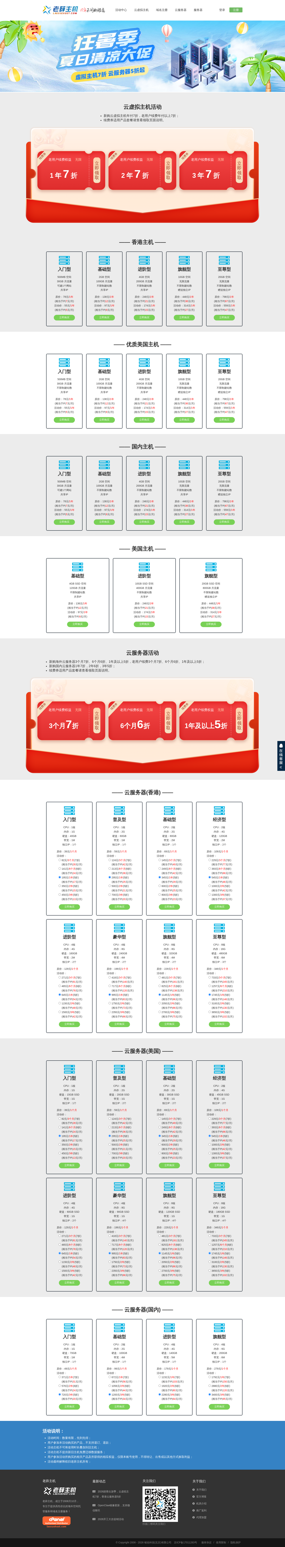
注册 (236, 9)
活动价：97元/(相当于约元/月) (104, 307)
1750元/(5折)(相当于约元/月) (120, 1005)
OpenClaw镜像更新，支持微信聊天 (111, 1508)
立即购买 (64, 317)
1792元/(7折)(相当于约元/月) (221, 1379)
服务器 (198, 9)
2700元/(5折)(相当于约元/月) (170, 1014)
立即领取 (97, 170)
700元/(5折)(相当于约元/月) (120, 897)
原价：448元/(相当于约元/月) (184, 299)
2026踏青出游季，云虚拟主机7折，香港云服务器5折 (111, 1494)
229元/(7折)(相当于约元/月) (220, 862)
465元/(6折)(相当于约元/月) (70, 988)
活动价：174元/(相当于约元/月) (144, 307)
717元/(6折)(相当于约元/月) (121, 988)
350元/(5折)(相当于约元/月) (70, 888)
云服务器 (180, 9)
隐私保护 (235, 1542)
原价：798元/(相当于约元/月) (224, 299)
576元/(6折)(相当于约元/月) (70, 1388)
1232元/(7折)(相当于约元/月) (171, 1379)
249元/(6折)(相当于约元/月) (170, 871)
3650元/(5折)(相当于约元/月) (221, 1014)
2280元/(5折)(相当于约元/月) (170, 1397)
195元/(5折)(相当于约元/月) (70, 879)
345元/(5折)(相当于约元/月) (170, 879)
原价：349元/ (217, 968)
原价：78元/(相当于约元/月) (64, 299)
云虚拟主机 (141, 9)
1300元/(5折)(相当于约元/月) (220, 897)
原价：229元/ (167, 968)
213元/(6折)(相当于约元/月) (120, 871)
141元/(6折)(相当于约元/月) (70, 871)
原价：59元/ (117, 851)
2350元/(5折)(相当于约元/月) (120, 1014)
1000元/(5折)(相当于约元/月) (220, 888)
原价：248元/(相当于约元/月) (144, 299)
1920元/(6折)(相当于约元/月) (170, 1388)
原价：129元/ (67, 968)
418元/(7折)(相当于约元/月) (121, 979)
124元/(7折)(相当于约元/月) (120, 862)
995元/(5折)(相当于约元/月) (120, 997)
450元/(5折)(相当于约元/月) (70, 897)
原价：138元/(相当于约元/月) (104, 299)
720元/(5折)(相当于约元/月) (70, 1397)
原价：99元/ (117, 1368)
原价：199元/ (117, 968)
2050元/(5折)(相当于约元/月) (170, 1005)
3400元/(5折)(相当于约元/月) (220, 1397)
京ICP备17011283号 (185, 1542)
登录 (222, 9)
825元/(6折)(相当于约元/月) (171, 988)
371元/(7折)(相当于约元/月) (70, 1379)
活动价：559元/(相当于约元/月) (224, 307)
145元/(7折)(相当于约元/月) (170, 862)
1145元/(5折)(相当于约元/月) (170, 997)
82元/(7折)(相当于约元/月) (70, 862)
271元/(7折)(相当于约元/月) (70, 979)
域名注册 (162, 9)
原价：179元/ (167, 1368)
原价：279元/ (217, 1368)
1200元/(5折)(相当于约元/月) (120, 1397)
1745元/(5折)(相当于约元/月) (221, 997)
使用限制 (221, 1542)
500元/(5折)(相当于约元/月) (120, 888)
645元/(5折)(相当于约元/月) (70, 997)
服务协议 (206, 1542)
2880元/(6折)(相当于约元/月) (221, 1388)
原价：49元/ (67, 1368)
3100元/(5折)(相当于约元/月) (221, 1005)
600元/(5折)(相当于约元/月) (170, 888)
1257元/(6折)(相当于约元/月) (221, 988)
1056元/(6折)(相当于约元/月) (120, 1388)
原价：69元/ (167, 851)
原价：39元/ (67, 851)
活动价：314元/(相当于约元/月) (184, 307)
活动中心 (121, 9)
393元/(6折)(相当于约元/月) (220, 871)
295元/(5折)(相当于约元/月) (120, 879)
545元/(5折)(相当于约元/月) (220, 879)
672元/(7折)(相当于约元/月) (120, 1379)
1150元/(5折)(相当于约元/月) (70, 1005)
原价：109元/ (217, 851)
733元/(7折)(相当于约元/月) (221, 979)
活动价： (62, 855)
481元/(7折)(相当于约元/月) (171, 979)
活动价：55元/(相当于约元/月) (64, 307)
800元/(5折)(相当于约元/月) (170, 897)
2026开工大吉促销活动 (108, 1519)
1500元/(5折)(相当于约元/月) (70, 1014)
